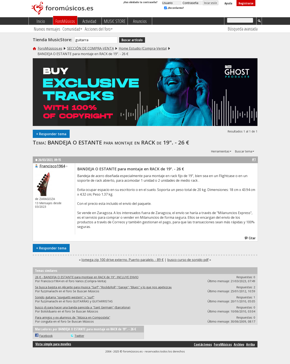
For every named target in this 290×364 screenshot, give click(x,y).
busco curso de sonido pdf (188, 259)
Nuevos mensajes (47, 29)
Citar (250, 238)
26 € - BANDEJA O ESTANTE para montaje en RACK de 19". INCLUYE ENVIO (86, 277)
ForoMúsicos (65, 21)
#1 (254, 159)
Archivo (239, 344)
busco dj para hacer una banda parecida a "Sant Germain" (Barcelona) (82, 307)
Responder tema (51, 133)
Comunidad (71, 29)
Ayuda (228, 3)
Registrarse (246, 3)
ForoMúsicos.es (50, 48)
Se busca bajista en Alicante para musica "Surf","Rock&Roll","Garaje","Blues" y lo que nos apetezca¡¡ (103, 287)
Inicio (41, 21)
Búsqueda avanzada (242, 28)
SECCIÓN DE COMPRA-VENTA (90, 48)
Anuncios (140, 21)
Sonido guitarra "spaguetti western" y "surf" (64, 297)
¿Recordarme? (174, 8)
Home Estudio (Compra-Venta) (143, 48)
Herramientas (220, 151)
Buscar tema (243, 151)
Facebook (46, 336)
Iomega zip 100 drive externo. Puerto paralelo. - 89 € (122, 259)
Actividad (89, 21)
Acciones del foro (98, 29)
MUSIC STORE (114, 21)
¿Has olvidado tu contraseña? (140, 2)
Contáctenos (203, 344)
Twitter (79, 336)
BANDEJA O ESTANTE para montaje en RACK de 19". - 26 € (118, 142)
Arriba (250, 344)
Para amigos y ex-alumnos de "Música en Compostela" (72, 317)
